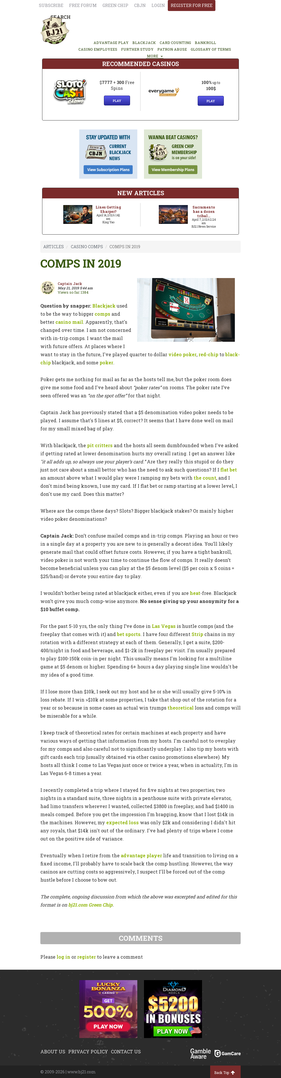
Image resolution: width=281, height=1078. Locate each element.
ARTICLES (53, 246)
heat (195, 593)
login (158, 5)
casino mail (69, 322)
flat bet (228, 470)
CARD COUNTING (175, 42)
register (86, 957)
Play (117, 100)
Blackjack (104, 306)
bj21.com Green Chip (90, 905)
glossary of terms (211, 49)
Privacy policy (88, 1051)
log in (63, 957)
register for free (191, 5)
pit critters (100, 445)
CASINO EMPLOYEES (97, 49)
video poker (182, 354)
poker (106, 362)
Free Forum (83, 5)
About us (52, 1051)
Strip (197, 634)
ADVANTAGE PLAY (111, 42)
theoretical (180, 708)
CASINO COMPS (87, 246)
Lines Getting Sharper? (108, 209)
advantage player (141, 855)
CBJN (140, 5)
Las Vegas (164, 626)
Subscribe (51, 5)
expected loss (122, 822)
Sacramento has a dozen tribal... (203, 211)
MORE (155, 56)
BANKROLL (205, 42)
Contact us (126, 1051)
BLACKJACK (144, 42)
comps (102, 314)
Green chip (115, 5)
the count (205, 478)
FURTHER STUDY (137, 49)
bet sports (128, 634)
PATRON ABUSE (172, 49)
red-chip (208, 354)
